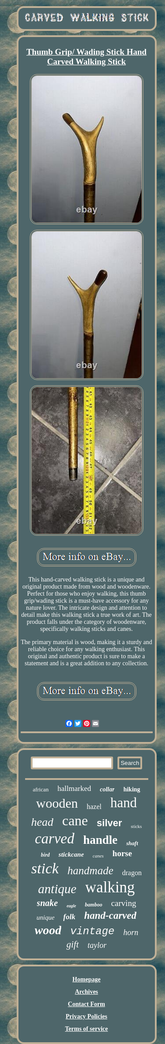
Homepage (87, 979)
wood (48, 930)
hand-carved (110, 915)
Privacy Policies (86, 1016)
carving (123, 903)
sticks (136, 826)
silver (109, 822)
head (42, 822)
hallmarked (74, 788)
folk (69, 917)
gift (72, 944)
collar (107, 789)
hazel (94, 806)
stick (45, 868)
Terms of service (86, 1028)
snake (47, 903)
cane (75, 820)
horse (122, 853)
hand (123, 802)
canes (98, 855)
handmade (90, 870)
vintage (92, 931)
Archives (86, 991)
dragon (132, 872)
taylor (97, 945)
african (40, 789)
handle (100, 839)
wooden (57, 803)
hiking (131, 789)
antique (57, 889)
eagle (71, 905)
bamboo (93, 905)
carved (54, 838)
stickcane (71, 854)
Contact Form (86, 1004)
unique (46, 917)
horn (130, 932)
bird (45, 855)
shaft (132, 843)
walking (110, 887)
